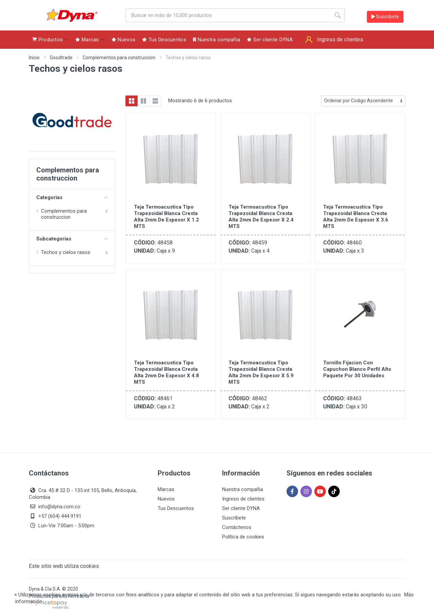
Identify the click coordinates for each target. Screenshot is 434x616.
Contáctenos (236, 527)
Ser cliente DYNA (241, 508)
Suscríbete (385, 16)
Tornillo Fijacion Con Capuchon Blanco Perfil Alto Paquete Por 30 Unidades (357, 369)
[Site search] (228, 15)
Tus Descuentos (176, 508)
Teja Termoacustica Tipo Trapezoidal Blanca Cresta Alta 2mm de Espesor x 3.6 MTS (355, 216)
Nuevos (166, 499)
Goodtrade (61, 57)
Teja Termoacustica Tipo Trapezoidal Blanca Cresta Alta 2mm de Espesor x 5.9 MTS (261, 372)
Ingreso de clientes (243, 499)
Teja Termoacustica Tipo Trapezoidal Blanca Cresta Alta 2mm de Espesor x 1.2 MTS (166, 216)
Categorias (72, 197)
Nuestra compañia (242, 489)
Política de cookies (243, 537)
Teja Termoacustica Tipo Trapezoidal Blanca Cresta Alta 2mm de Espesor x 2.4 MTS (261, 216)
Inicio (34, 57)
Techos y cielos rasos (65, 252)
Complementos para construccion (119, 57)
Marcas (166, 489)
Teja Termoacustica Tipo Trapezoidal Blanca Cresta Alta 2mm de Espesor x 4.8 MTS (166, 372)
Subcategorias (72, 239)
